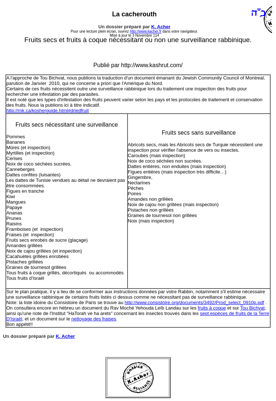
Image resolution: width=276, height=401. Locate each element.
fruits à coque (212, 308)
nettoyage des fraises (93, 319)
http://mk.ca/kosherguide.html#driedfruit (47, 110)
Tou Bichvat (252, 308)
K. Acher (160, 26)
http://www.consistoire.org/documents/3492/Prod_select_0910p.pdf (194, 302)
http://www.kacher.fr (145, 31)
